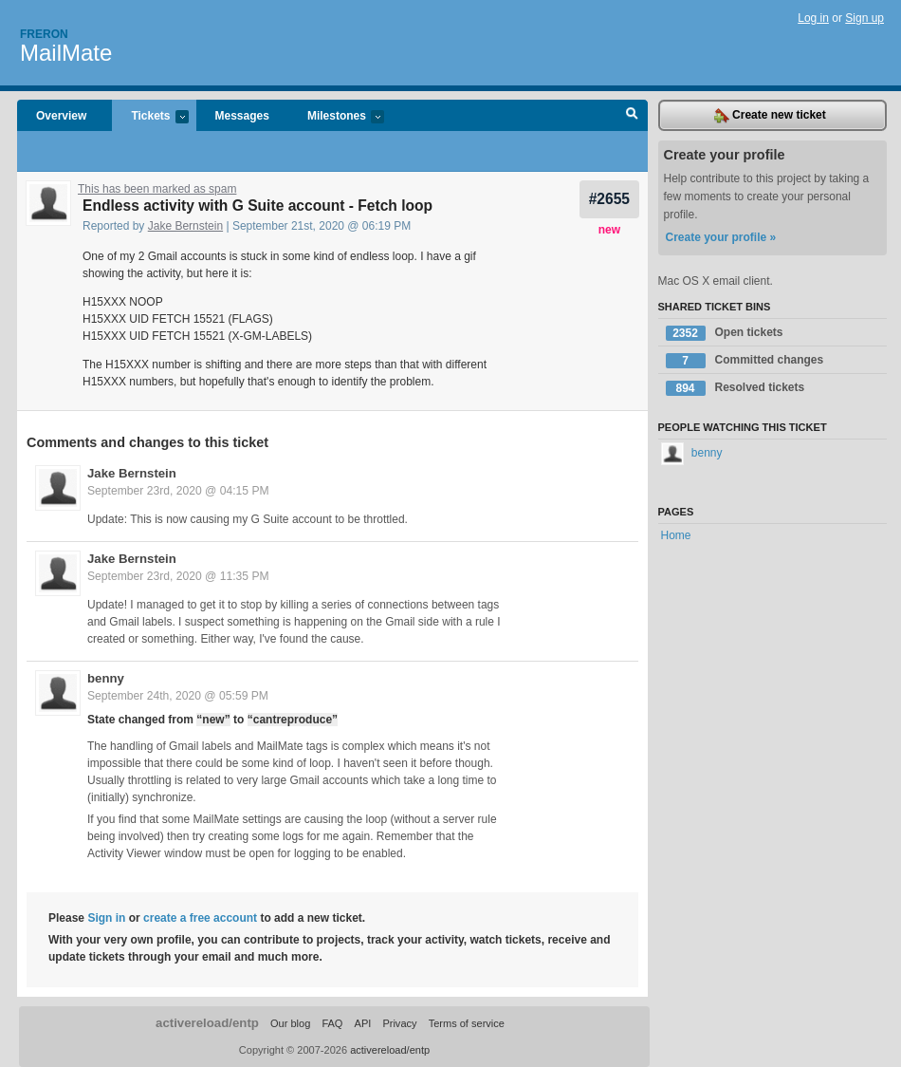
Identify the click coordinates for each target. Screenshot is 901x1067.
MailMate (66, 53)
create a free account (200, 918)
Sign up (864, 18)
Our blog (290, 1023)
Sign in (106, 918)
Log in (813, 18)
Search (632, 116)
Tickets (150, 117)
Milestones (336, 117)
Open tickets (724, 333)
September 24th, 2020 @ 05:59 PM (177, 695)
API (363, 1023)
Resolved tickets (735, 388)
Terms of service (467, 1023)
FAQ (332, 1023)
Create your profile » (721, 237)
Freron (44, 34)
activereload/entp (207, 1023)
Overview (61, 115)
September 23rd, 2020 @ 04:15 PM (178, 490)
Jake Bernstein (185, 226)
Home (676, 535)
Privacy (399, 1023)
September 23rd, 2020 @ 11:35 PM (178, 576)
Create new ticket (770, 115)
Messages (242, 115)
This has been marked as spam (157, 189)
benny (105, 678)
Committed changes (745, 360)
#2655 (609, 199)
